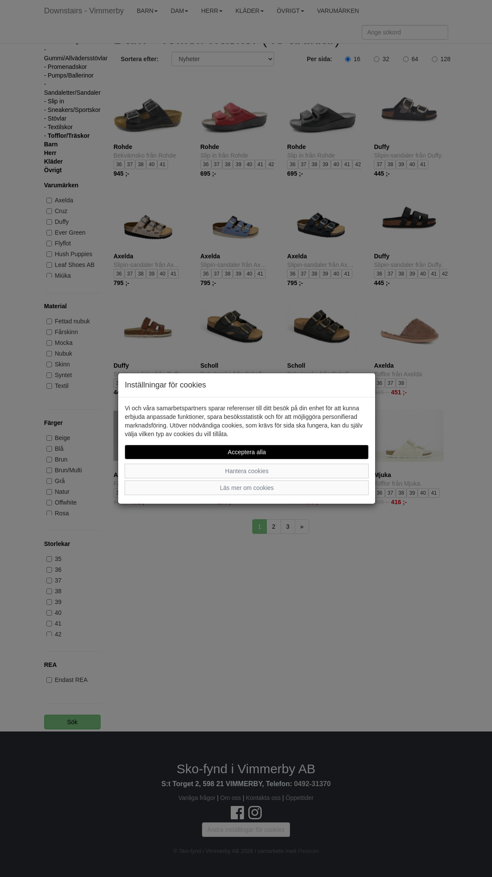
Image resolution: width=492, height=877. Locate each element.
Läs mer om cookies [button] (247, 487)
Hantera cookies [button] (247, 471)
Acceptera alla (247, 452)
